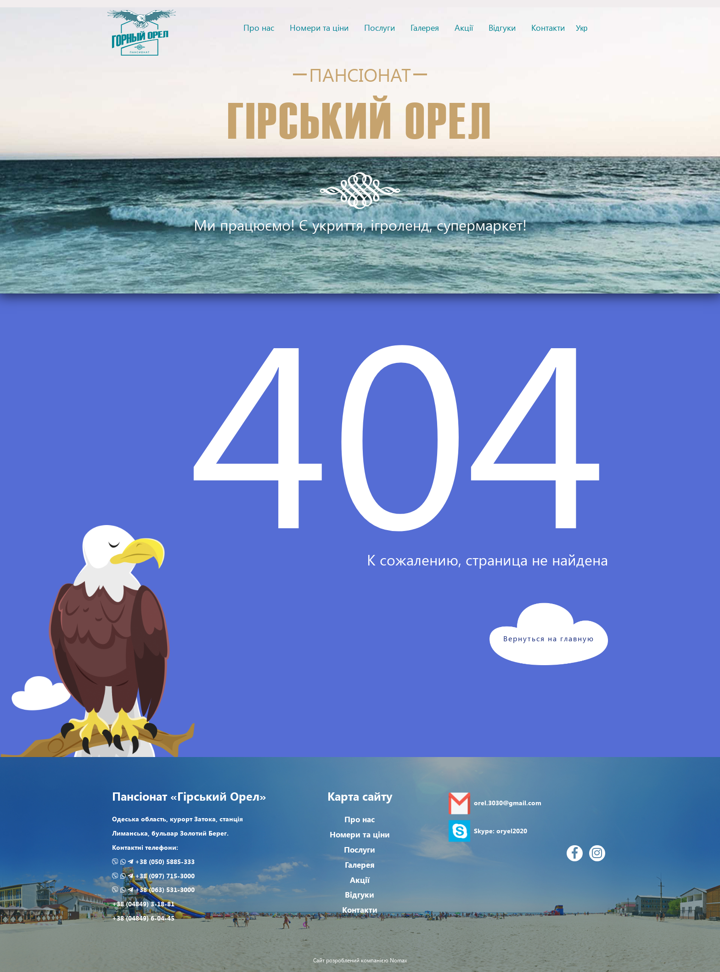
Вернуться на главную (548, 638)
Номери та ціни (319, 27)
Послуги (379, 27)
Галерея (425, 27)
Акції (464, 27)
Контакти (548, 27)
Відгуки (502, 27)
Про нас (258, 27)
